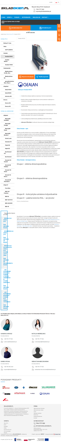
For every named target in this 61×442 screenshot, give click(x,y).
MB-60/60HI (8, 203)
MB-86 (7, 196)
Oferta (7, 34)
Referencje (36, 414)
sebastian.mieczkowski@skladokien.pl (44, 370)
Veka (4, 46)
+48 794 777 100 (7, 339)
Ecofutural (8, 156)
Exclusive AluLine (7, 429)
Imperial (7, 148)
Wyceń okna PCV (15, 28)
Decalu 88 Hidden (7, 165)
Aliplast (5, 115)
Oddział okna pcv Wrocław (39, 408)
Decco (5, 99)
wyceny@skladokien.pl (43, 11)
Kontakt (35, 418)
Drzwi (5, 424)
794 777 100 (40, 9)
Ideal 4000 (8, 89)
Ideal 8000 (8, 93)
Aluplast (5, 86)
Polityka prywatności (38, 416)
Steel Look (8, 138)
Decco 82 (8, 103)
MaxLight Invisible (7, 119)
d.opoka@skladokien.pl (8, 370)
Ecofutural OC (7, 152)
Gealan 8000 (9, 56)
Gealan (5, 53)
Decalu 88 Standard (7, 180)
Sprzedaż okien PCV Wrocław (17, 415)
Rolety (5, 428)
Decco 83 (8, 106)
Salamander (6, 68)
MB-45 (7, 206)
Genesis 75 (8, 141)
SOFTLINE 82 (9, 49)
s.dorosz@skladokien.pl (9, 342)
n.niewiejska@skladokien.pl (40, 342)
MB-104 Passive (6, 192)
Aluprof (5, 185)
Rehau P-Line (7, 43)
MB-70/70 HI (8, 200)
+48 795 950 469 (7, 367)
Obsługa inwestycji (37, 413)
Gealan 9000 (9, 64)
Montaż (5, 432)
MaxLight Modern (7, 134)
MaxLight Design (7, 124)
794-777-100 (40, 423)
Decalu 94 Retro (7, 175)
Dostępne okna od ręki (11, 22)
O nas (35, 411)
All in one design (7, 431)
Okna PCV (11, 34)
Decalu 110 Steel (7, 170)
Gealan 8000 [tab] (21, 38)
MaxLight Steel (7, 129)
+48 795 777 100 (38, 339)
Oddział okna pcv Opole (38, 410)
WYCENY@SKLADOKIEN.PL (44, 426)
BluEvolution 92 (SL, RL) (8, 72)
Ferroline (7, 188)
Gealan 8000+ (6, 60)
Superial (7, 145)
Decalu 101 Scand (7, 160)
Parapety (6, 426)
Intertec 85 (8, 96)
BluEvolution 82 (8, 77)
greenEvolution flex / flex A (9, 82)
